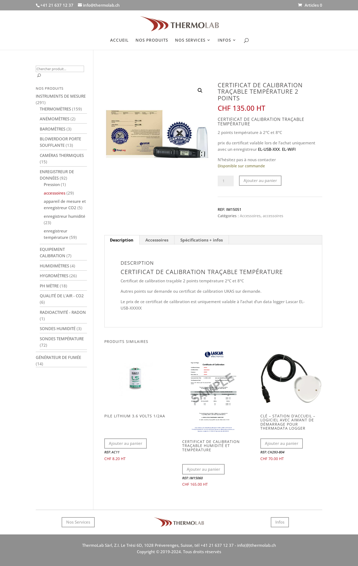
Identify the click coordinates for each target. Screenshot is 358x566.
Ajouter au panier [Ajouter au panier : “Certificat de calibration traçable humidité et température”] (203, 469)
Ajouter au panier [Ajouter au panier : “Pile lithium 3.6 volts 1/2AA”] (125, 443)
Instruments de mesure (61, 96)
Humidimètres (54, 265)
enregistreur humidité (64, 216)
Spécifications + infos (201, 240)
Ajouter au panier (260, 180)
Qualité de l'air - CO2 (62, 295)
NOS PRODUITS (152, 40)
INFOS (224, 40)
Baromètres (52, 129)
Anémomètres (54, 118)
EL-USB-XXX (269, 149)
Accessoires (250, 215)
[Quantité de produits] (226, 181)
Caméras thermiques (62, 155)
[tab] (122, 239)
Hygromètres (54, 275)
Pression (52, 184)
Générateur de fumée (58, 357)
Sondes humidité (57, 328)
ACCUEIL (119, 40)
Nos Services (78, 522)
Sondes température (62, 338)
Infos (279, 522)
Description (121, 240)
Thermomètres (55, 109)
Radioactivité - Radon (63, 312)
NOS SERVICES (190, 40)
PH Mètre (49, 285)
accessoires (273, 215)
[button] (200, 90)
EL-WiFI (289, 149)
